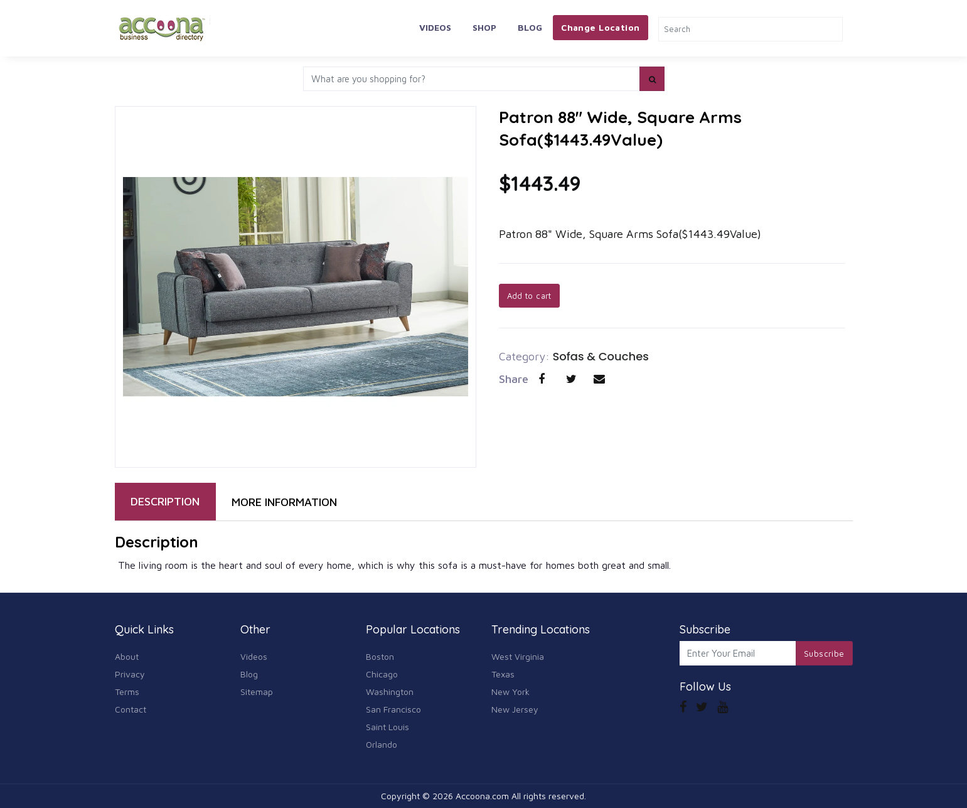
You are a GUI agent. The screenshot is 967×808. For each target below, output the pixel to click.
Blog (530, 27)
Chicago (382, 674)
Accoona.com (482, 795)
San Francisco (393, 709)
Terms (127, 691)
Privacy (130, 674)
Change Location (600, 27)
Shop (484, 27)
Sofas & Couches (601, 356)
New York (510, 691)
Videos (435, 27)
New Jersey (514, 709)
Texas (503, 674)
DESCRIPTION (165, 501)
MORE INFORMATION (284, 502)
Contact (130, 709)
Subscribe (824, 654)
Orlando (381, 744)
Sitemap (256, 691)
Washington (390, 691)
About (127, 656)
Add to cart (529, 296)
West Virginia (517, 656)
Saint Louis (387, 726)
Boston (380, 656)
